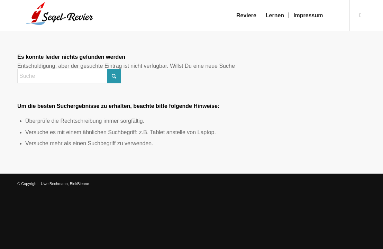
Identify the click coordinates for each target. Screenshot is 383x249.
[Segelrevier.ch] (56, 15)
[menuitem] (246, 15)
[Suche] (334, 15)
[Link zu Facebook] (360, 15)
